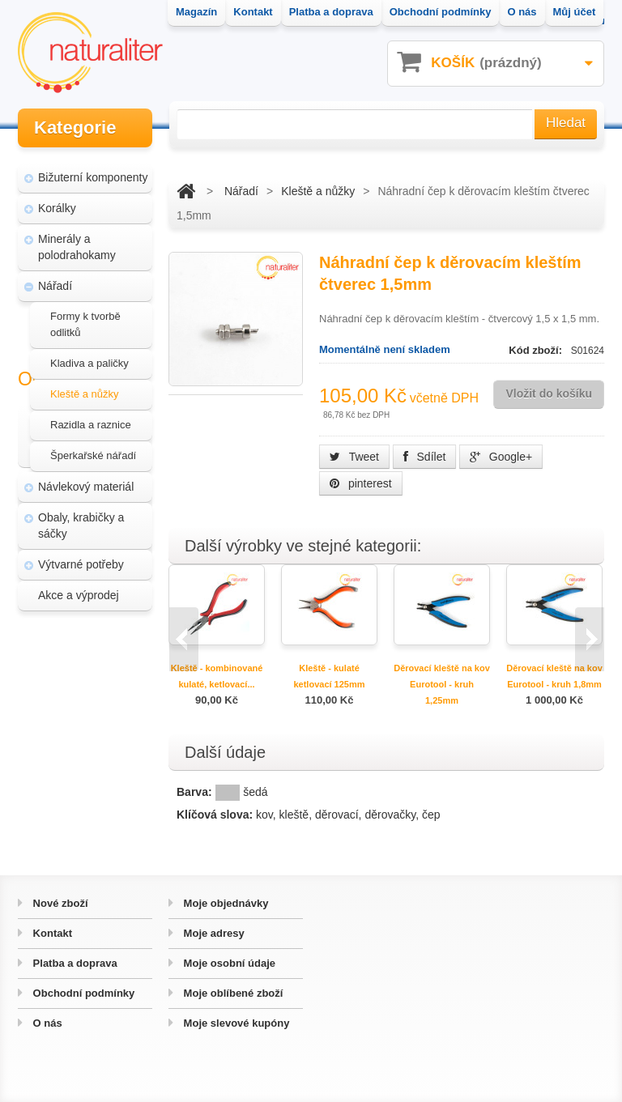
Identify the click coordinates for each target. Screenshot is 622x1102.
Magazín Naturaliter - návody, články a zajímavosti (88, 686)
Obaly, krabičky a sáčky (81, 518)
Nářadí (55, 278)
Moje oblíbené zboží (232, 993)
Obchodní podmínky (82, 993)
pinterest (361, 483)
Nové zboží (59, 903)
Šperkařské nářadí (93, 448)
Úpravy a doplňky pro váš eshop (91, 741)
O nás (46, 1023)
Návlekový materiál (86, 479)
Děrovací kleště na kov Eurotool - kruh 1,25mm (442, 684)
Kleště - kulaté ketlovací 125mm (328, 676)
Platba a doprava (73, 963)
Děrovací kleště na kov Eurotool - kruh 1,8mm (554, 676)
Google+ (501, 456)
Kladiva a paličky (89, 356)
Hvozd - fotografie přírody (92, 788)
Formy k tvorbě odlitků (85, 317)
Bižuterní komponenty (92, 170)
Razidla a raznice (90, 417)
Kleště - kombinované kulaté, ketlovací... (217, 676)
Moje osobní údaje (228, 963)
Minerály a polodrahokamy (77, 239)
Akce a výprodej (78, 587)
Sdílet (424, 456)
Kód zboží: (536, 350)
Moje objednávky (224, 903)
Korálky (57, 200)
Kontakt (51, 933)
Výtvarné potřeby (81, 557)
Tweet (354, 456)
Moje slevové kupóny (235, 1023)
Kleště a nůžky (84, 387)
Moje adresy (213, 933)
